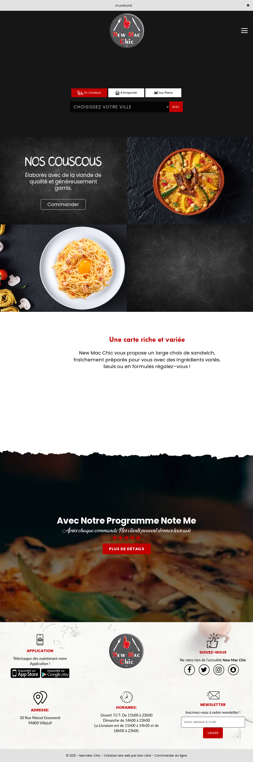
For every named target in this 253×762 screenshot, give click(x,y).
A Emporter (126, 93)
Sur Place (163, 93)
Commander (63, 204)
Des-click (144, 755)
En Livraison (89, 93)
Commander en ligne (171, 755)
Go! (176, 107)
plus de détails (126, 548)
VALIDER (213, 733)
